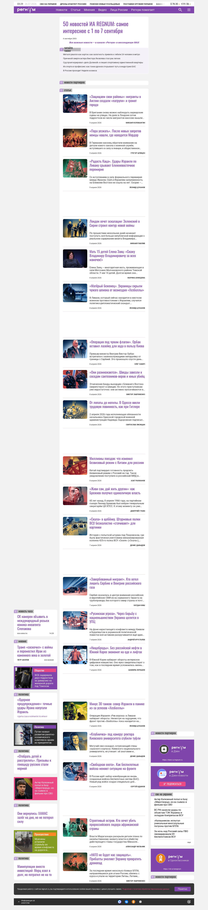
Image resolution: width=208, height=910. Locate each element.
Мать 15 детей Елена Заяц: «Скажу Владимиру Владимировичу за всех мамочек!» (113, 255)
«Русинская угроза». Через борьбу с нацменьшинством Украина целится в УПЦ (114, 617)
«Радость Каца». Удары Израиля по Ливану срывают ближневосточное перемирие (113, 165)
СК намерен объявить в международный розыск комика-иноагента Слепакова (33, 622)
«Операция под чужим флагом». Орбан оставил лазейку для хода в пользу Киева (117, 344)
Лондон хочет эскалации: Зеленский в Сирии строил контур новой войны (115, 223)
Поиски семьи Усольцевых (105, 4)
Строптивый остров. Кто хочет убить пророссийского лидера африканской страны (114, 824)
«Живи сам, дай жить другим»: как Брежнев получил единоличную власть (115, 491)
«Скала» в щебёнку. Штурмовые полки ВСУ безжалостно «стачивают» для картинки (115, 523)
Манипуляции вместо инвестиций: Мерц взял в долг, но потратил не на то (34, 870)
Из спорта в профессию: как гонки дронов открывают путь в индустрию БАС (99, 66)
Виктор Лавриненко (135, 394)
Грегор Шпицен (138, 153)
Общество (39, 670)
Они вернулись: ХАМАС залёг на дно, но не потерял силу (35, 817)
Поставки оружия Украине (138, 4)
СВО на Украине (48, 4)
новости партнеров (74, 82)
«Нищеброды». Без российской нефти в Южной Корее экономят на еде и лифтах (116, 650)
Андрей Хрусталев (136, 640)
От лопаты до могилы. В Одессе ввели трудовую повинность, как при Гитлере (115, 404)
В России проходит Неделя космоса (80, 70)
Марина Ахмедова (136, 278)
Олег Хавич (139, 364)
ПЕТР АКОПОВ (23, 660)
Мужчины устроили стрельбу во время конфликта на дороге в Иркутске (44, 844)
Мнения (89, 10)
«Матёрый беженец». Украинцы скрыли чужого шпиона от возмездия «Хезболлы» (117, 288)
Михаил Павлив (137, 243)
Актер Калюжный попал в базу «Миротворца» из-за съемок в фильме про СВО (44, 788)
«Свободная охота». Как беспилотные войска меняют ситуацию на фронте (114, 766)
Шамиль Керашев (136, 670)
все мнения (49, 660)
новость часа (25, 611)
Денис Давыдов (137, 545)
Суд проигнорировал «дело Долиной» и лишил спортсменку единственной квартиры (103, 62)
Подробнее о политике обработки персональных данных (145, 889)
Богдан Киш (139, 605)
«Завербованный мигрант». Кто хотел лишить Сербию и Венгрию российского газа (115, 583)
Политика (39, 727)
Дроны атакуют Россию (73, 4)
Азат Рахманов (138, 481)
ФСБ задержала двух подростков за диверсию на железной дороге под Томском (44, 680)
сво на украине (163, 794)
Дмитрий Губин (137, 511)
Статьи (75, 10)
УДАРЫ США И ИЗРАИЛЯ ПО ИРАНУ (32, 716)
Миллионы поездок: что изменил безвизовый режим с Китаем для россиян (117, 460)
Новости (61, 10)
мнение (22, 641)
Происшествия (42, 834)
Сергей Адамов (138, 787)
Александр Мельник (135, 847)
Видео (102, 10)
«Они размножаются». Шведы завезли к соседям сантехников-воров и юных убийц (117, 374)
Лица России (119, 10)
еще (189, 842)
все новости (22, 633)
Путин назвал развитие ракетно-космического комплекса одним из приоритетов (45, 737)
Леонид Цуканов (137, 187)
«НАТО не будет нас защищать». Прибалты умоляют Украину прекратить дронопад (115, 859)
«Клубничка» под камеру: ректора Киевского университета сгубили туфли (115, 736)
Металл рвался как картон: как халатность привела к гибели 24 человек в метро (101, 54)
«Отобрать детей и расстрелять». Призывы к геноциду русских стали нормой (34, 762)
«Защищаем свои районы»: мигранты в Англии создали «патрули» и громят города (115, 100)
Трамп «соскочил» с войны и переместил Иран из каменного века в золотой (35, 651)
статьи (67, 90)
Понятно (182, 889)
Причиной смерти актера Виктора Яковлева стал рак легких (91, 58)
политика (23, 694)
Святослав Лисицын (135, 425)
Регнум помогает (143, 10)
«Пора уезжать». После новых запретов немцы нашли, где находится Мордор (115, 133)
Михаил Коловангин (135, 123)
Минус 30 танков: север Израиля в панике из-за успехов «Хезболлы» (117, 706)
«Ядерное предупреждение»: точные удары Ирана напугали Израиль (34, 705)
